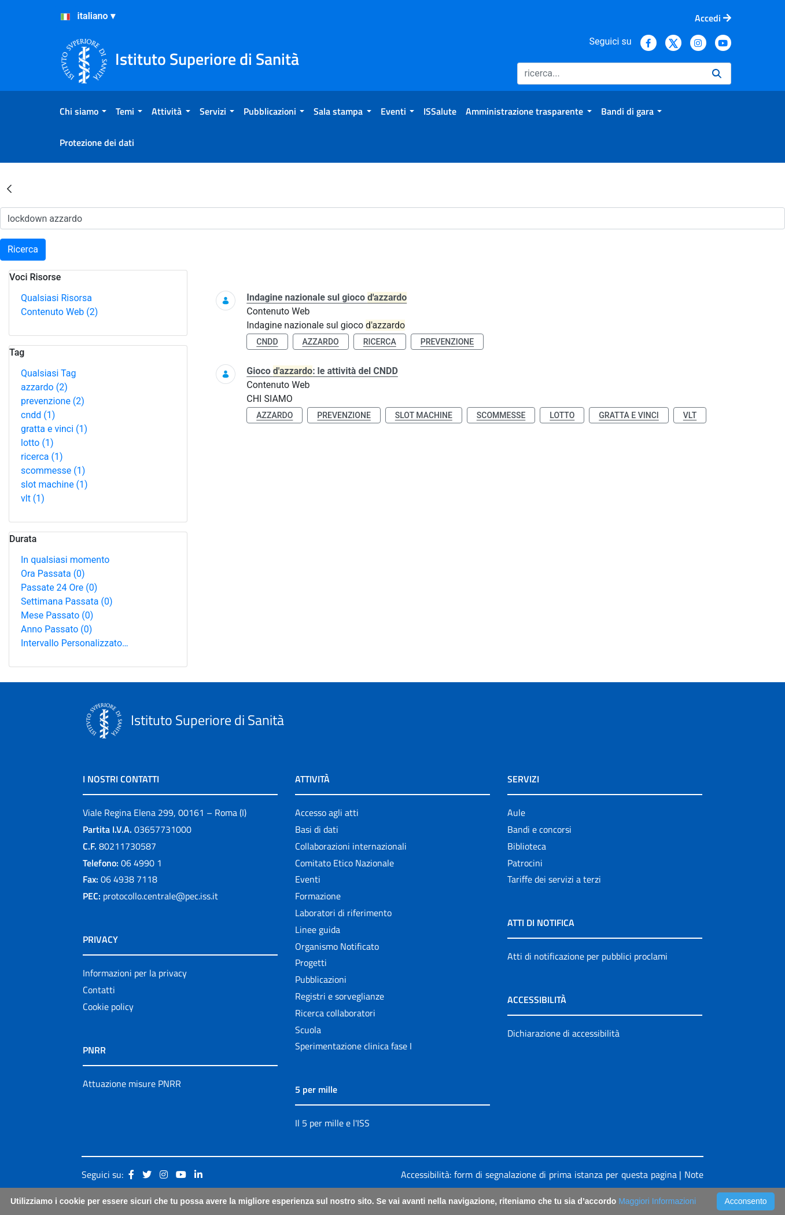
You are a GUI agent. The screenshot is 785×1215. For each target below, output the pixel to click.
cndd (38, 414)
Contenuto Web (59, 311)
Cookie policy (108, 1006)
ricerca (42, 456)
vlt (33, 498)
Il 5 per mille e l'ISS (332, 1123)
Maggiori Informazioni (657, 1201)
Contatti (99, 990)
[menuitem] (83, 111)
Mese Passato (57, 615)
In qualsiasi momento (65, 559)
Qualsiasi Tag (48, 373)
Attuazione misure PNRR (132, 1083)
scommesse (53, 470)
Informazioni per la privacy (135, 973)
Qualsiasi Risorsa (56, 297)
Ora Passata (53, 573)
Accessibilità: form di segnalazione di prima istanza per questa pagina (538, 1174)
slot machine (54, 484)
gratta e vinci (54, 428)
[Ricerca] (610, 74)
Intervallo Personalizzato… (74, 643)
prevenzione (52, 401)
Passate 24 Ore (59, 587)
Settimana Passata (66, 601)
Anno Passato (56, 629)
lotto (37, 442)
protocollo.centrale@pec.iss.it (160, 896)
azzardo (44, 387)
